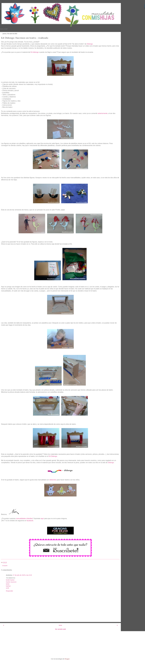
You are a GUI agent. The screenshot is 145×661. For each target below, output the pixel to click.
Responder (9, 591)
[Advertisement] (60, 643)
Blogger (67, 659)
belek (7, 584)
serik (7, 588)
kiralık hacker (10, 580)
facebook (30, 520)
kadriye (8, 586)
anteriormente (103, 113)
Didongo (90, 44)
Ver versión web (60, 629)
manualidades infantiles (24, 518)
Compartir (4, 565)
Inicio (60, 625)
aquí (42, 518)
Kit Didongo (53, 456)
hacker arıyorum (11, 582)
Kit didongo (35, 52)
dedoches (52, 480)
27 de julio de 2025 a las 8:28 (22, 575)
